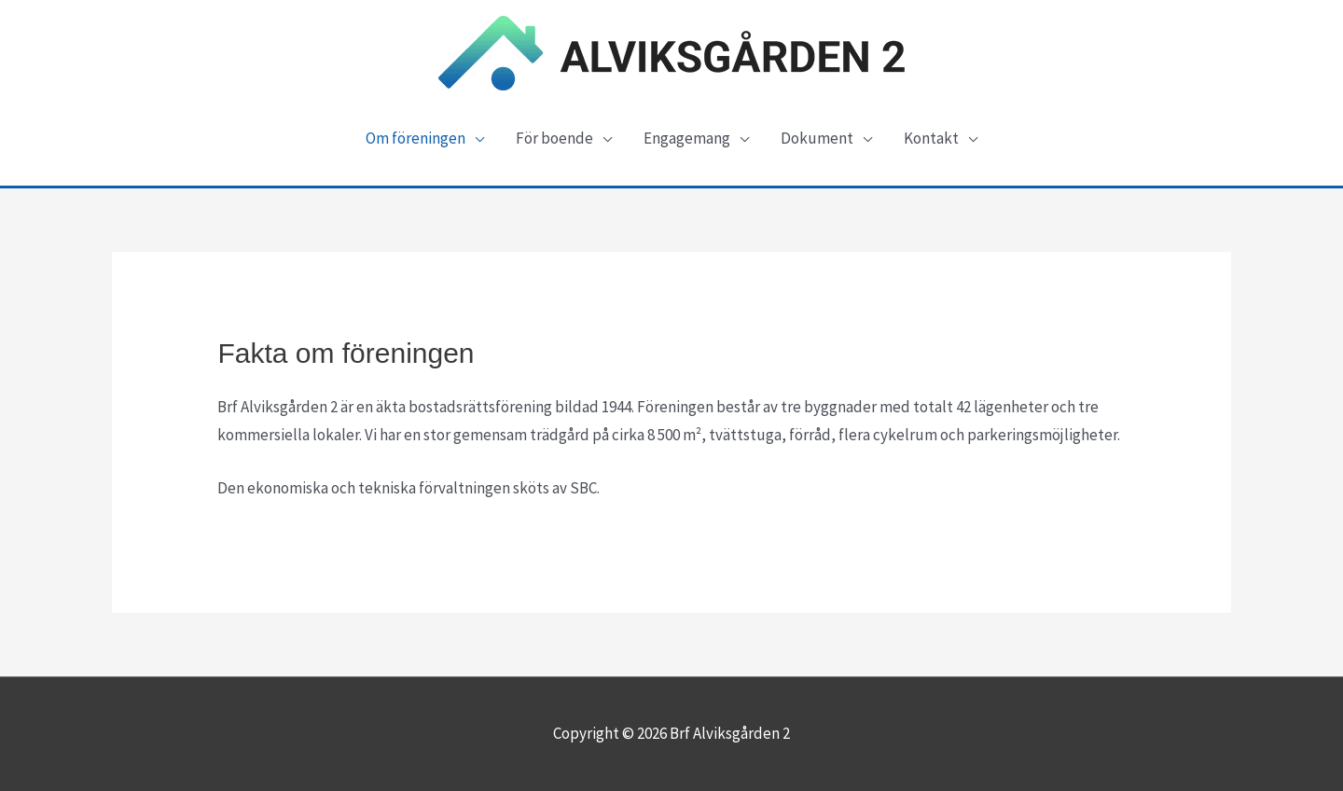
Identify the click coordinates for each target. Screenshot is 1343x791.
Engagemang (687, 138)
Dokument (817, 138)
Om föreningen (415, 138)
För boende (554, 138)
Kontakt (931, 138)
